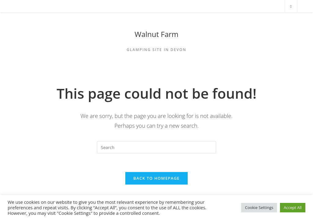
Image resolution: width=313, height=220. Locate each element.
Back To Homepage (156, 178)
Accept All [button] (293, 207)
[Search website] (291, 6)
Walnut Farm (156, 34)
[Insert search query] (156, 147)
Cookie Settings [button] (259, 207)
